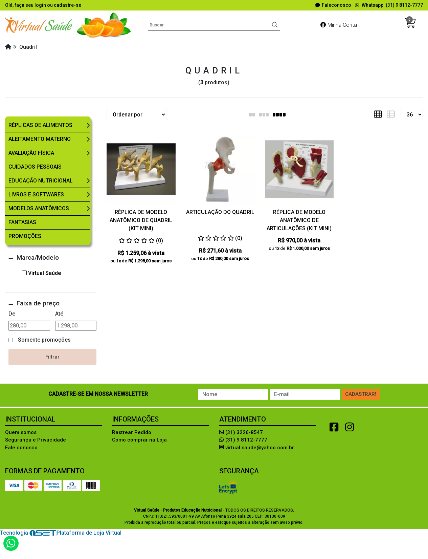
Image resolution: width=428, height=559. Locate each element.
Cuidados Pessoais (35, 167)
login (41, 5)
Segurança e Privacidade (35, 440)
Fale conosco (21, 448)
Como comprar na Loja (139, 440)
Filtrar (52, 357)
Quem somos (21, 432)
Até (59, 313)
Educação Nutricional (40, 180)
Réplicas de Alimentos (40, 125)
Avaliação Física (31, 153)
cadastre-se (67, 5)
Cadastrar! (360, 394)
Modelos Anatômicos (38, 208)
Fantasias (22, 222)
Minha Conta (338, 25)
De (11, 313)
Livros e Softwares (36, 194)
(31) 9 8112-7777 (243, 440)
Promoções (24, 236)
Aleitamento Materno (39, 139)
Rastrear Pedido (131, 432)
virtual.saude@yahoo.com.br (256, 448)
